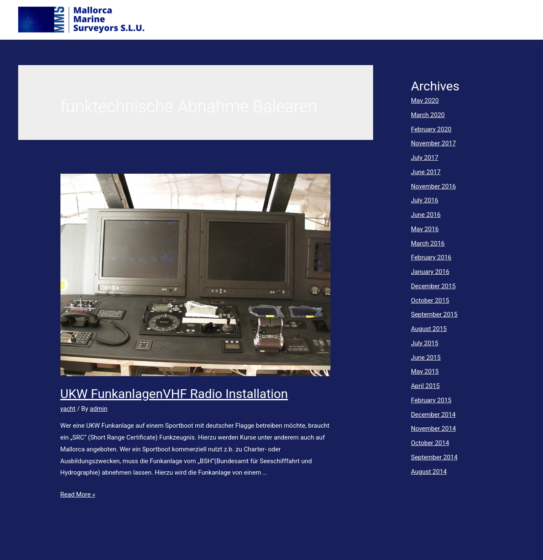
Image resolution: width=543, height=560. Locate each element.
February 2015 (431, 400)
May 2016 (425, 229)
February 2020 (431, 129)
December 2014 (433, 414)
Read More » (78, 494)
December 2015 (433, 286)
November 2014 (433, 428)
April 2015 (425, 386)
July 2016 (425, 200)
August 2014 (429, 471)
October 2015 (430, 300)
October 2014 (430, 443)
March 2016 (428, 243)
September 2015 (434, 314)
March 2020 (428, 115)
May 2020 (425, 100)
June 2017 (426, 172)
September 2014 (434, 457)
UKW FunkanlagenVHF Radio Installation (174, 393)
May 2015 (425, 371)
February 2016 (431, 257)
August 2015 (429, 329)
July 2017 (425, 157)
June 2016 (426, 215)
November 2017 (433, 143)
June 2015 (426, 357)
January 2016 (430, 272)
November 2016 (433, 186)
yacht (68, 408)
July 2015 (425, 343)
